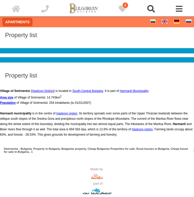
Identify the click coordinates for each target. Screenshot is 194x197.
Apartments (17, 22)
